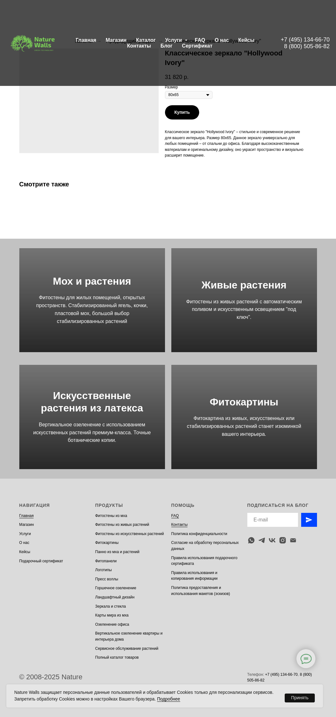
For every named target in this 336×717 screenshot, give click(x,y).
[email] (293, 540)
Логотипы (103, 570)
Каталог (145, 40)
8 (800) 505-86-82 (307, 46)
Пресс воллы (106, 579)
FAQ (200, 40)
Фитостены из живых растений (122, 524)
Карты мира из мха (112, 615)
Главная (86, 40)
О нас (222, 40)
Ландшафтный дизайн (115, 597)
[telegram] (262, 540)
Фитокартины (244, 402)
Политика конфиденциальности (199, 534)
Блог (167, 45)
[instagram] (283, 540)
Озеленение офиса (112, 624)
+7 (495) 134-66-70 (305, 39)
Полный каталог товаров (117, 657)
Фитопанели (106, 561)
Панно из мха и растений (117, 552)
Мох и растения (92, 281)
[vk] (272, 540)
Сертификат (197, 45)
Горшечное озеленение (115, 588)
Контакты (139, 45)
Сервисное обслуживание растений (126, 648)
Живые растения (244, 285)
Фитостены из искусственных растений (129, 534)
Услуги (174, 40)
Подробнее (168, 698)
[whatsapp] (251, 540)
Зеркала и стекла (110, 606)
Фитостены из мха (111, 516)
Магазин (116, 40)
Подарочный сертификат (41, 561)
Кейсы (246, 40)
